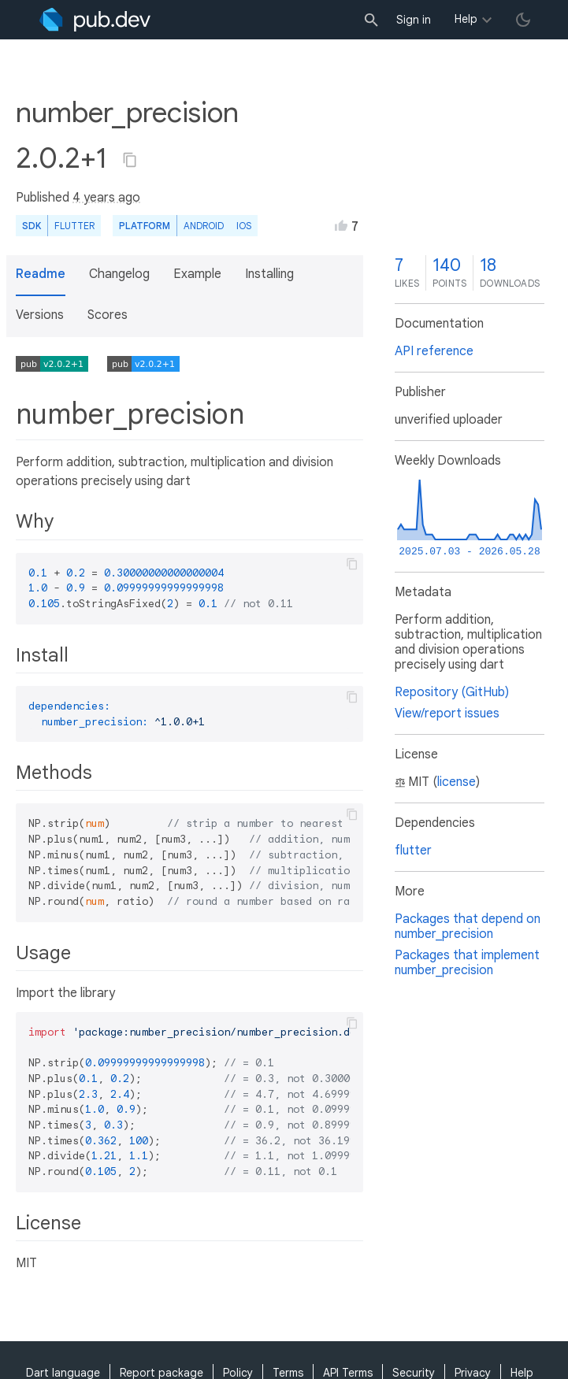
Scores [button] (107, 315)
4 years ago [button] (106, 198)
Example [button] (197, 274)
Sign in (413, 20)
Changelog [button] (119, 274)
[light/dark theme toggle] (523, 19)
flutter (413, 850)
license (456, 782)
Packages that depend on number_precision (467, 926)
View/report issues (447, 713)
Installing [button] (269, 274)
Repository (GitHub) (452, 692)
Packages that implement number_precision (467, 962)
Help (466, 19)
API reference (434, 351)
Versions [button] (40, 315)
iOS (243, 226)
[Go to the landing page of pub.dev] (94, 20)
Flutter (74, 226)
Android (204, 226)
